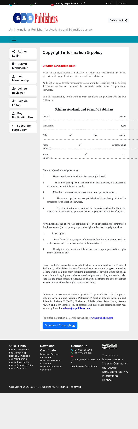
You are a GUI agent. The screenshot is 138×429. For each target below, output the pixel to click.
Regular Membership (19, 356)
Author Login (118, 20)
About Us (109, 5)
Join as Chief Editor (19, 362)
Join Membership (18, 359)
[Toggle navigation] (14, 39)
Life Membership (18, 352)
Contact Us (122, 5)
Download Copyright (60, 325)
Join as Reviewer (18, 368)
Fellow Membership (19, 349)
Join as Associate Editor (21, 365)
